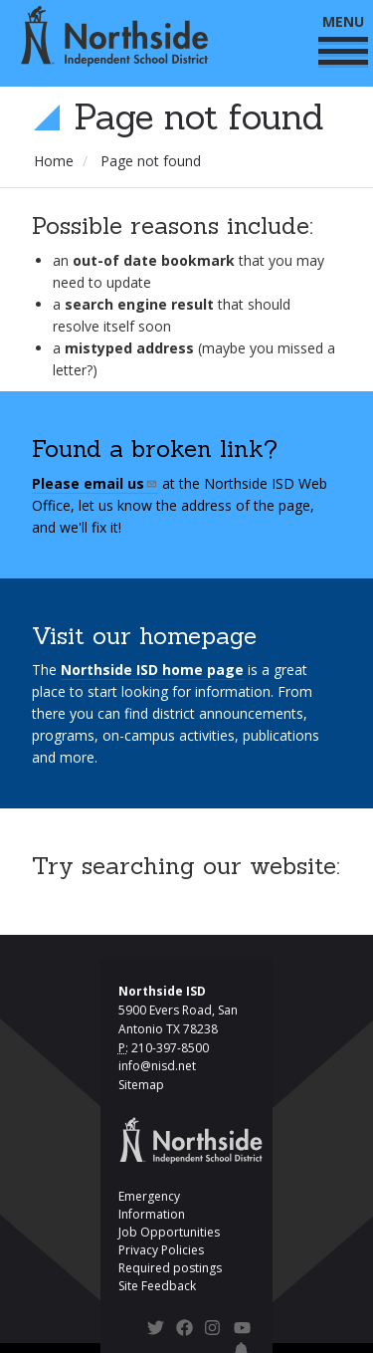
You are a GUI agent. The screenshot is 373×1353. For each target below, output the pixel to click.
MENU (343, 38)
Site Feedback (157, 1285)
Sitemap (141, 1084)
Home (54, 160)
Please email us (95, 483)
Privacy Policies (161, 1249)
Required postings (170, 1267)
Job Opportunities (169, 1232)
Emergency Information (151, 1205)
